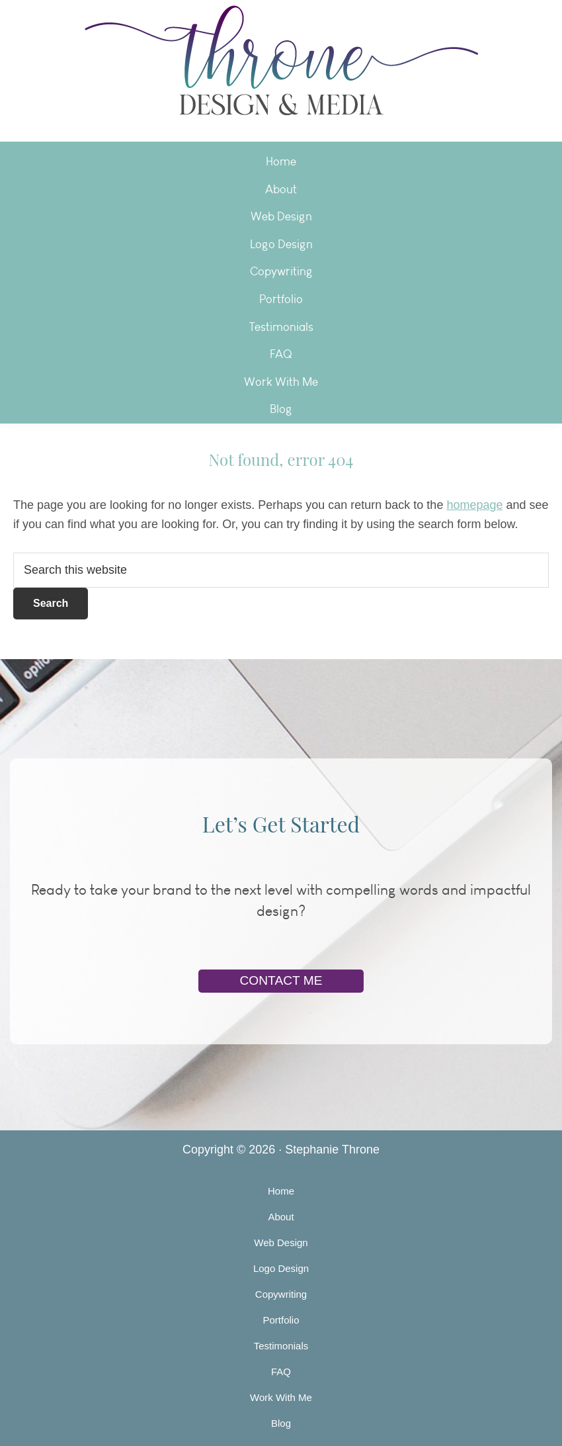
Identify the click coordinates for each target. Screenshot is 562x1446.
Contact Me (280, 980)
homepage (474, 505)
